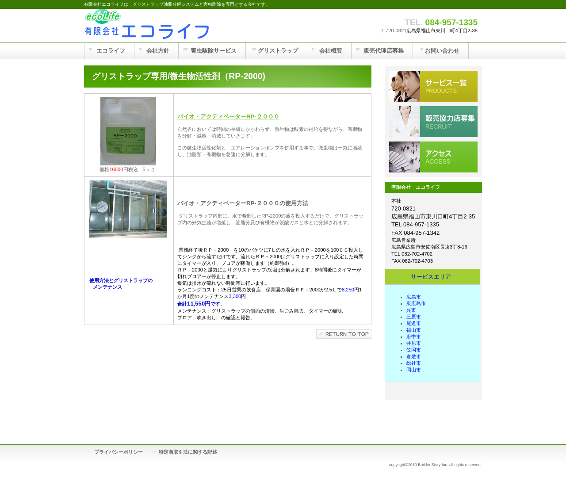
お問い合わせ (442, 50)
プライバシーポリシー (118, 452)
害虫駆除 (433, 86)
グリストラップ (278, 50)
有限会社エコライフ (172, 25)
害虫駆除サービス (214, 50)
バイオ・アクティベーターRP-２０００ (228, 116)
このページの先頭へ (343, 334)
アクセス (433, 157)
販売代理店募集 (433, 121)
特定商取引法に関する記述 (188, 452)
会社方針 (157, 50)
